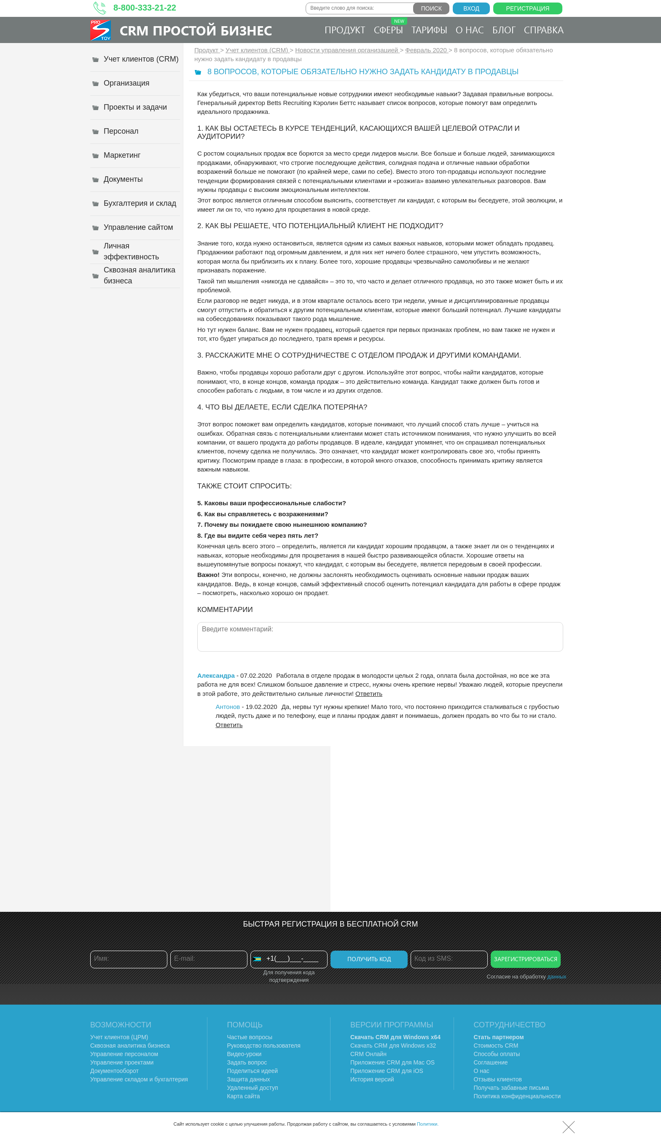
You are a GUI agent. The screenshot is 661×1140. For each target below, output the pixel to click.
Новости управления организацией (347, 50)
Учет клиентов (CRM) (258, 50)
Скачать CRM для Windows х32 (393, 1045)
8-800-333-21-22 (144, 7)
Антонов (227, 706)
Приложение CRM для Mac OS (392, 1062)
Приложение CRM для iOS (386, 1070)
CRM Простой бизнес (196, 30)
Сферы (390, 26)
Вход (471, 8)
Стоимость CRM (496, 1045)
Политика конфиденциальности (517, 1096)
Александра (216, 675)
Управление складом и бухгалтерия (139, 1079)
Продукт (345, 29)
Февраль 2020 (427, 50)
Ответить (368, 693)
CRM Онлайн (368, 1054)
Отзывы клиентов (498, 1079)
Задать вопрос (247, 1062)
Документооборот (114, 1070)
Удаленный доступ (252, 1087)
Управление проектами (121, 1062)
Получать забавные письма (511, 1087)
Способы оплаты (497, 1054)
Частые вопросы (250, 1037)
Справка (544, 29)
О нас (470, 29)
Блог (504, 29)
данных (556, 976)
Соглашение (491, 1062)
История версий (372, 1079)
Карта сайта (243, 1096)
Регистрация (528, 8)
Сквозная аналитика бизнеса (130, 1045)
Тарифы (429, 29)
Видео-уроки (244, 1054)
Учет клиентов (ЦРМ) (119, 1037)
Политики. (428, 1124)
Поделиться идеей (252, 1070)
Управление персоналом (124, 1054)
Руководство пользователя (264, 1045)
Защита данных (248, 1079)
